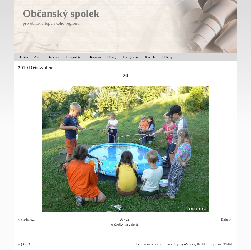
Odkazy (167, 57)
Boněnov (54, 57)
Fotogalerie (130, 57)
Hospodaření (74, 57)
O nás (24, 57)
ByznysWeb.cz (184, 244)
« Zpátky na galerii (124, 224)
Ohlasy (112, 57)
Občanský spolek (61, 13)
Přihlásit (228, 244)
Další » (226, 219)
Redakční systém (209, 244)
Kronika (95, 57)
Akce (37, 57)
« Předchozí (26, 219)
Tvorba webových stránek (154, 244)
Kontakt (150, 57)
